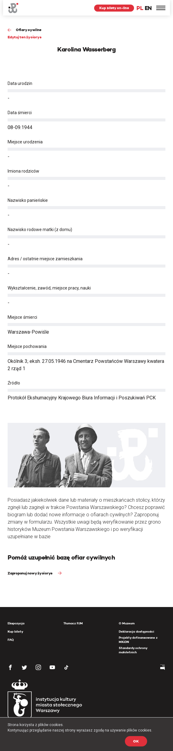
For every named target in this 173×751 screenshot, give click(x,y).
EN (148, 8)
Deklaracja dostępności (136, 631)
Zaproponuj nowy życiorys (30, 573)
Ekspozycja (16, 623)
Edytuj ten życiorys (24, 37)
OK (136, 741)
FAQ (11, 640)
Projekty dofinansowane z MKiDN (138, 640)
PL (139, 8)
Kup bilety (15, 631)
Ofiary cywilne (28, 29)
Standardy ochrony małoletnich (133, 650)
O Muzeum (127, 623)
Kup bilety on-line (114, 8)
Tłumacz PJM (73, 623)
